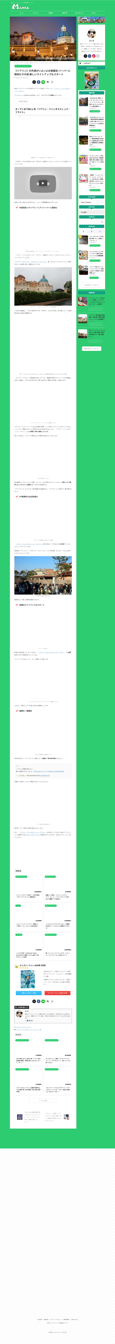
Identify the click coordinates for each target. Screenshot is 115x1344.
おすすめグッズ (79, 13)
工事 (40, 1029)
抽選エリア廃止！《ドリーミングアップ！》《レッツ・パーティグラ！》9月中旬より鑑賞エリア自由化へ (57, 896)
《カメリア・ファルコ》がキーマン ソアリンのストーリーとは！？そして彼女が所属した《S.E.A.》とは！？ (58, 1089)
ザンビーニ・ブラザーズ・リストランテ (34, 261)
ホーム (21, 13)
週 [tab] (91, 231)
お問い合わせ (74, 1132)
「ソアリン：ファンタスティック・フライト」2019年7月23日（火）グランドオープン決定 (45, 373)
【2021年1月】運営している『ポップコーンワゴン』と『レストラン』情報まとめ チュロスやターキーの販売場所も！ (96, 102)
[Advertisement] (28, 853)
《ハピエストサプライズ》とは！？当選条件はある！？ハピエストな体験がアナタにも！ (58, 925)
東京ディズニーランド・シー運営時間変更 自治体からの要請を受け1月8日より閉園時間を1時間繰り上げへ (96, 140)
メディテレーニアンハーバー (23, 1026)
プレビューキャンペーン (32, 834)
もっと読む (44, 1100)
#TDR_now (37, 771)
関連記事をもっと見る (91, 348)
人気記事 (50, 13)
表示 (25, 101)
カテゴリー (36, 13)
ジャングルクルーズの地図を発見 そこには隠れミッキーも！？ (96, 238)
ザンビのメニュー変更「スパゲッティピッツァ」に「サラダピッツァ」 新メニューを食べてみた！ (58, 1060)
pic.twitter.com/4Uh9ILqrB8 (55, 771)
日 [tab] (83, 231)
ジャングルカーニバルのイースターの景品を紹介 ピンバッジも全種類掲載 (96, 253)
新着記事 (46, 1132)
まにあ (93, 13)
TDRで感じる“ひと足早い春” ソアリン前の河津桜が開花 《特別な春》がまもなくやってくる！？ (28, 1060)
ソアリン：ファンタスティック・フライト (28, 544)
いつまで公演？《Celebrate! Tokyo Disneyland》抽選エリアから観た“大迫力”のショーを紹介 (27, 954)
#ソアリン (44, 771)
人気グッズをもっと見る (28, 992)
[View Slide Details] (91, 88)
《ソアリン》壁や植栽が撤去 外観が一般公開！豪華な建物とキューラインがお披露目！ (96, 316)
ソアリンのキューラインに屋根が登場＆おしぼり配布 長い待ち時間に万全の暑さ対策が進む (28, 1089)
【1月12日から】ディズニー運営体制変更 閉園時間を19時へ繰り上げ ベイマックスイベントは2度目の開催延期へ (96, 121)
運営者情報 (66, 1132)
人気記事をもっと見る (91, 284)
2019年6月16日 (45, 775)
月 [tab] (100, 231)
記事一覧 (64, 13)
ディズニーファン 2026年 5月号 (57, 992)
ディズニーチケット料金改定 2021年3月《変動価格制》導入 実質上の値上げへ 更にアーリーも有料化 (96, 159)
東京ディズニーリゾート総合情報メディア (57, 1136)
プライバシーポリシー (55, 1132)
